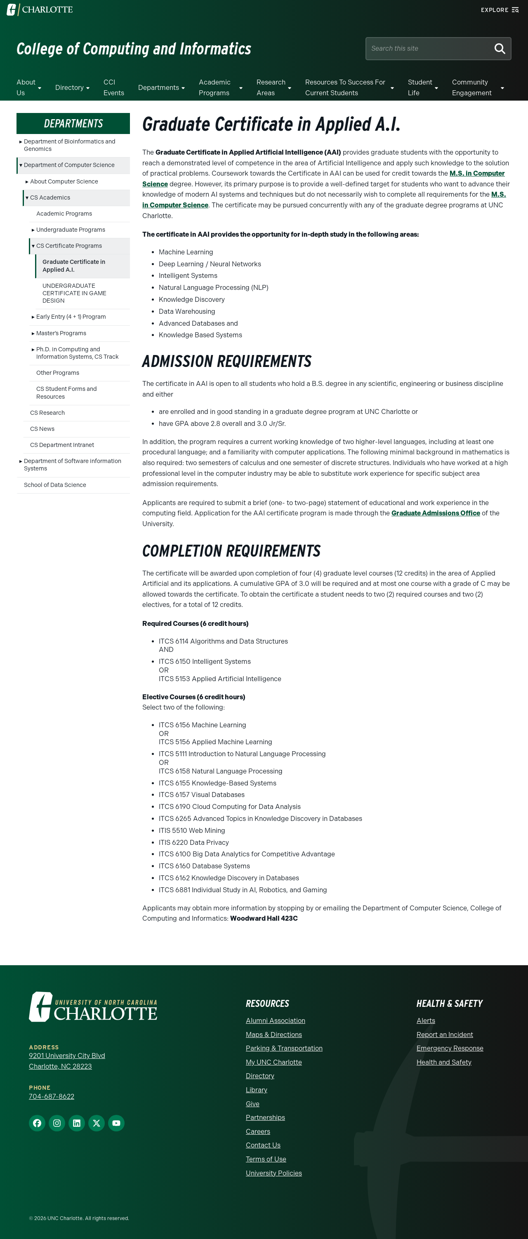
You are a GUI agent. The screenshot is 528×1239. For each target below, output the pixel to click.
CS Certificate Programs (69, 245)
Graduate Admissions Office (435, 513)
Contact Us (263, 1145)
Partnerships (265, 1117)
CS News (42, 429)
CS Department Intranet (62, 445)
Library (256, 1090)
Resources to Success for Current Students (345, 87)
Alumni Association (275, 1021)
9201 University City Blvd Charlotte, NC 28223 (67, 1061)
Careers (258, 1132)
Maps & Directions (274, 1035)
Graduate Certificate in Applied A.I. (73, 266)
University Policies (274, 1173)
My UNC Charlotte (274, 1062)
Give (252, 1104)
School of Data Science (55, 485)
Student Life (420, 87)
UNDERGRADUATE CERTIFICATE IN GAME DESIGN (74, 293)
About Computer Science (64, 181)
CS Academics (50, 197)
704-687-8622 (51, 1096)
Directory (69, 88)
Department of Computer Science (69, 165)
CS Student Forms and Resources (66, 393)
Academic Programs (215, 87)
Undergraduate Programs (70, 229)
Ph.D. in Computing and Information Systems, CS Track (77, 353)
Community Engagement (472, 87)
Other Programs (57, 372)
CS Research (47, 412)
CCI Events (114, 87)
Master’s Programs (61, 333)
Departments (158, 88)
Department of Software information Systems (72, 465)
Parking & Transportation (284, 1048)
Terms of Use (266, 1159)
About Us (25, 87)
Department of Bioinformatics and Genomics (70, 145)
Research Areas (271, 87)
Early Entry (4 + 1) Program (71, 316)
